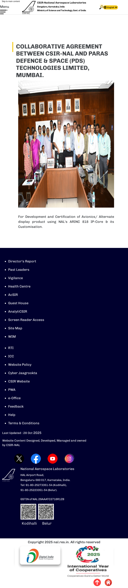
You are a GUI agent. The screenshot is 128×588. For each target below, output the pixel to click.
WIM (12, 337)
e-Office (14, 398)
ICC (11, 357)
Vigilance (15, 278)
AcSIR (13, 295)
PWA (11, 390)
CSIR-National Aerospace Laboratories (61, 2)
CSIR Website (19, 382)
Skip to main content (11, 1)
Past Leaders (18, 270)
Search (101, 7)
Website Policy (19, 365)
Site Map (15, 329)
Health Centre (19, 287)
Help (11, 415)
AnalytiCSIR (17, 312)
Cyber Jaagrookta (22, 373)
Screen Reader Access (26, 320)
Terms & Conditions (23, 423)
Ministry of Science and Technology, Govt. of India (61, 10)
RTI (11, 348)
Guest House (18, 303)
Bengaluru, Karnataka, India (51, 7)
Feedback (16, 407)
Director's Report (22, 262)
